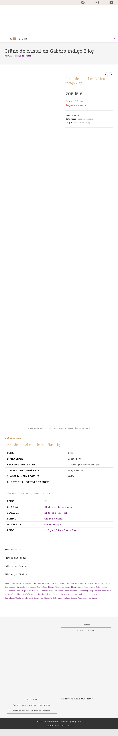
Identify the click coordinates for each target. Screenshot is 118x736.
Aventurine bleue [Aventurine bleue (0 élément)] (72, 584)
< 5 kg (65, 530)
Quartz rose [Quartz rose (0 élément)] (38, 598)
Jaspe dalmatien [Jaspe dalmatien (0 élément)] (28, 591)
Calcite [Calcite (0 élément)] (107, 584)
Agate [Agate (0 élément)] (7, 584)
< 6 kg (73, 530)
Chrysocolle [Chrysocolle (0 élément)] (21, 587)
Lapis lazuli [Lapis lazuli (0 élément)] (9, 594)
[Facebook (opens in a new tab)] (83, 2)
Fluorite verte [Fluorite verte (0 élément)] (90, 587)
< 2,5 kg (56, 530)
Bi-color (49, 512)
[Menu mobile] (22, 39)
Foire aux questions (86, 630)
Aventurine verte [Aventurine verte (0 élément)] (86, 584)
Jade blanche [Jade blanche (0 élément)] (10, 591)
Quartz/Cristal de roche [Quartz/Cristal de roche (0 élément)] (80, 594)
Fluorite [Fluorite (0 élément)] (51, 587)
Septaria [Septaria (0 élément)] (67, 598)
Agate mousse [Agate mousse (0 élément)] (15, 584)
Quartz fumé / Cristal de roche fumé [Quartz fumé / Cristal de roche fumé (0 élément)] (19, 598)
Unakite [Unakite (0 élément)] (95, 598)
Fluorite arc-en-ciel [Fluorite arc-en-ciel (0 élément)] (62, 587)
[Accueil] (8, 56)
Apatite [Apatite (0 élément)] (61, 584)
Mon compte (32, 699)
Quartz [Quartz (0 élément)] (67, 594)
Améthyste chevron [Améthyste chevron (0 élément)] (49, 584)
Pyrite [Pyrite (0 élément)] (61, 594)
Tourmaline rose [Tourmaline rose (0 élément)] (84, 598)
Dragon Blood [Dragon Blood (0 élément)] (42, 587)
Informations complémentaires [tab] (68, 428)
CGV (79, 721)
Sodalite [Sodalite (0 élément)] (74, 598)
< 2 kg (47, 530)
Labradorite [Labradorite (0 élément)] (106, 591)
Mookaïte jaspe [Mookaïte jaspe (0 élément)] (29, 594)
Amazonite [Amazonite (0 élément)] (27, 584)
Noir (64, 512)
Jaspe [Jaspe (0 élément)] (18, 591)
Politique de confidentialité (47, 721)
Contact (86, 624)
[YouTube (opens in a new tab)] (108, 2)
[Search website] (115, 39)
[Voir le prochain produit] (111, 74)
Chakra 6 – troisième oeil (59, 507)
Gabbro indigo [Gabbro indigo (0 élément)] (101, 587)
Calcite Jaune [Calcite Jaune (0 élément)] (10, 587)
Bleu (57, 512)
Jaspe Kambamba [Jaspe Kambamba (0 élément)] (56, 591)
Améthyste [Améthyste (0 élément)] (36, 584)
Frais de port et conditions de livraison (31, 710)
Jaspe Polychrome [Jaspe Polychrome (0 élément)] (71, 591)
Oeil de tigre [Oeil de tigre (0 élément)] (40, 594)
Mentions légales (68, 721)
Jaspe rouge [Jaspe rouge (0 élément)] (83, 591)
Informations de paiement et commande (32, 705)
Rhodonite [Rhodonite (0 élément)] (48, 598)
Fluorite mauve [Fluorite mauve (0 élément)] (77, 587)
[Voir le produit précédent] (106, 74)
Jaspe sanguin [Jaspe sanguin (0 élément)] (95, 591)
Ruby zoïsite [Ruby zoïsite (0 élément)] (57, 598)
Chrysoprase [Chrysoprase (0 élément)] (31, 587)
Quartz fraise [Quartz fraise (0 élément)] (95, 594)
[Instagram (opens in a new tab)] (97, 2)
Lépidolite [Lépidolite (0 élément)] (18, 594)
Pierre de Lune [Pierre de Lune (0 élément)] (51, 594)
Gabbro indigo (84, 122)
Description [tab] (36, 428)
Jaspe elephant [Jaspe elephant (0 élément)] (42, 591)
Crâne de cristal (23, 56)
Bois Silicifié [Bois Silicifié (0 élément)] (98, 584)
